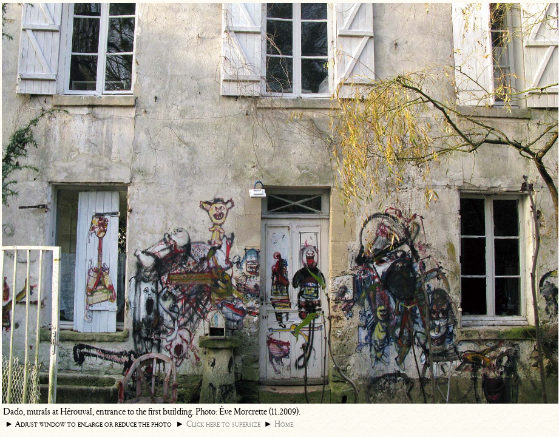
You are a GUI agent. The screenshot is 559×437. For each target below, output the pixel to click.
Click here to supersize (223, 424)
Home (283, 424)
